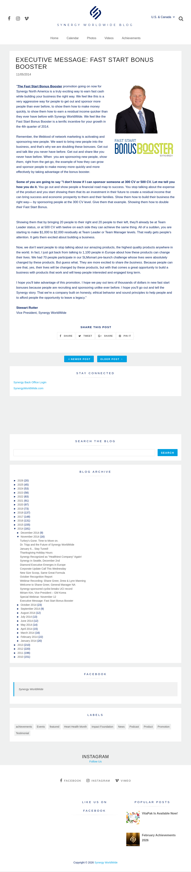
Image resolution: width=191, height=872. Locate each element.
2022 (21, 497)
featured (54, 727)
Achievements (131, 38)
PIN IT (125, 336)
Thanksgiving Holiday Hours (36, 553)
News (121, 727)
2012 (21, 649)
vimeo (123, 781)
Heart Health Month (75, 727)
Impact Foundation (102, 727)
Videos (109, 38)
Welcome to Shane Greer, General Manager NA (47, 585)
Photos (91, 38)
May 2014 (27, 625)
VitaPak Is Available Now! (160, 814)
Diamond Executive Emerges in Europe (42, 565)
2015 (21, 525)
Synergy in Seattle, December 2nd (40, 561)
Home (54, 38)
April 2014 (27, 629)
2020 (21, 505)
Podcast (134, 727)
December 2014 (30, 533)
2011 (21, 653)
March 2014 (28, 633)
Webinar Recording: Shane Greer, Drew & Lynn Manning (53, 581)
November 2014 (30, 537)
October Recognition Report (36, 577)
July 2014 (27, 617)
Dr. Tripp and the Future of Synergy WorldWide (47, 545)
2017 (21, 517)
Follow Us (95, 761)
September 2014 (31, 609)
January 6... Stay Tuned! (34, 549)
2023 (21, 493)
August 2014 (28, 613)
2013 (21, 645)
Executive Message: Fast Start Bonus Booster (46, 601)
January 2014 (29, 641)
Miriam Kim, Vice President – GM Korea (43, 593)
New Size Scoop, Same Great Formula (42, 573)
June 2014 (27, 621)
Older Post (111, 359)
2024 (21, 489)
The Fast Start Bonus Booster (39, 87)
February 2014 (29, 637)
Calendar (73, 38)
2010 (21, 657)
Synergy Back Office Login (29, 382)
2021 (21, 501)
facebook (70, 781)
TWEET (85, 336)
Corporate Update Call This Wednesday (43, 569)
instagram (98, 781)
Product (148, 727)
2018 (21, 513)
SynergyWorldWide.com (28, 388)
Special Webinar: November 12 (38, 597)
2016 (21, 521)
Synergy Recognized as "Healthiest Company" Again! (51, 557)
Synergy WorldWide (31, 689)
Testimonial (22, 733)
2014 (21, 529)
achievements (24, 727)
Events (41, 727)
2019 (21, 509)
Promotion (164, 727)
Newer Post (79, 359)
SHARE (66, 336)
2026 (21, 481)
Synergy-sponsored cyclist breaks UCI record (46, 589)
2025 (21, 485)
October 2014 (29, 605)
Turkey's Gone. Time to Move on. (39, 541)
